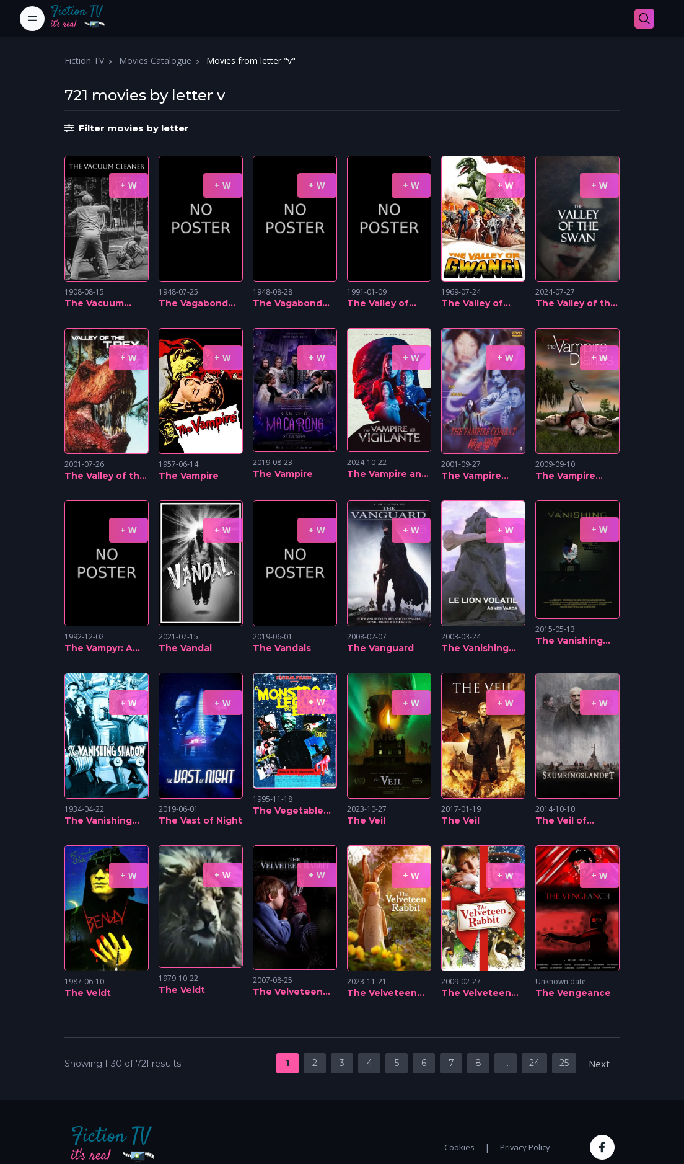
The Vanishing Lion (475, 648)
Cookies (459, 1147)
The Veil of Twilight (561, 821)
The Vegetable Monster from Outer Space (288, 811)
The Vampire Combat (471, 476)
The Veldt (87, 992)
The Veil (366, 820)
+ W (128, 185)
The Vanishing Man (569, 641)
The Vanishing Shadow (98, 821)
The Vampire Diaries (565, 476)
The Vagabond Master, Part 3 (287, 304)
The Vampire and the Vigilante (387, 474)
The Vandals (282, 648)
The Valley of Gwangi (472, 304)
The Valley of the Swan (575, 304)
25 (564, 1062)
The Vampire (189, 475)
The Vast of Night (200, 820)
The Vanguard (380, 648)
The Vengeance (573, 992)
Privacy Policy (525, 1147)
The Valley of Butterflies (378, 304)
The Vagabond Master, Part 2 (193, 304)
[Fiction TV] (84, 18)
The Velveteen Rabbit (288, 992)
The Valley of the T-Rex (105, 476)
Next (599, 1063)
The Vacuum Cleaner (94, 304)
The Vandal (185, 648)
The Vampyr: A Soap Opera (98, 648)
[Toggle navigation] (32, 18)
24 (534, 1062)
